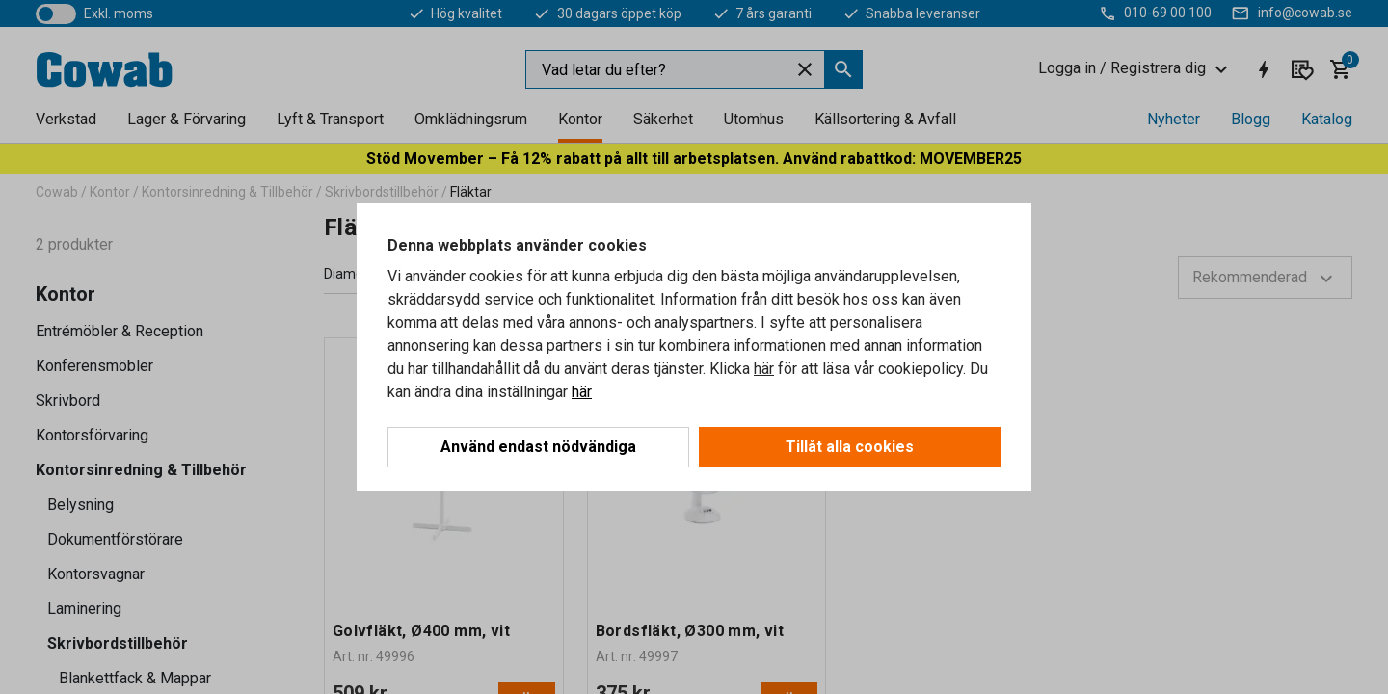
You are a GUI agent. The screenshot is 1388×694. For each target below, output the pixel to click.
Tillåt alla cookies (850, 447)
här (764, 369)
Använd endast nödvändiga (538, 447)
